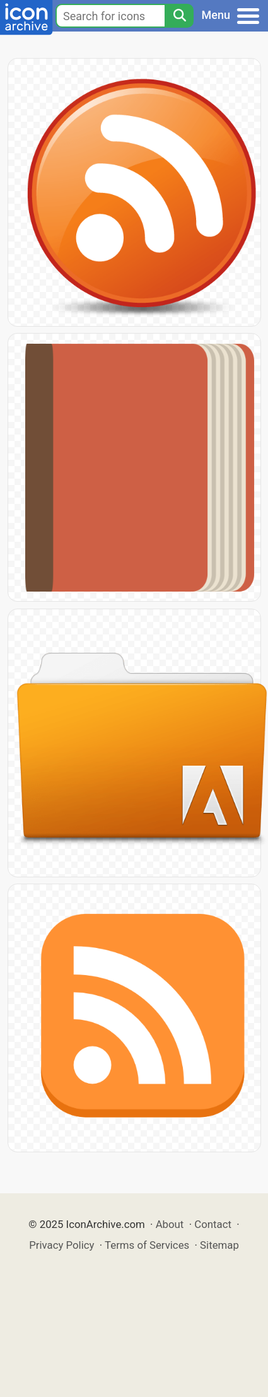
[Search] (179, 16)
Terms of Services (147, 1245)
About (170, 1224)
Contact (212, 1224)
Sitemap (219, 1245)
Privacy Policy (61, 1245)
